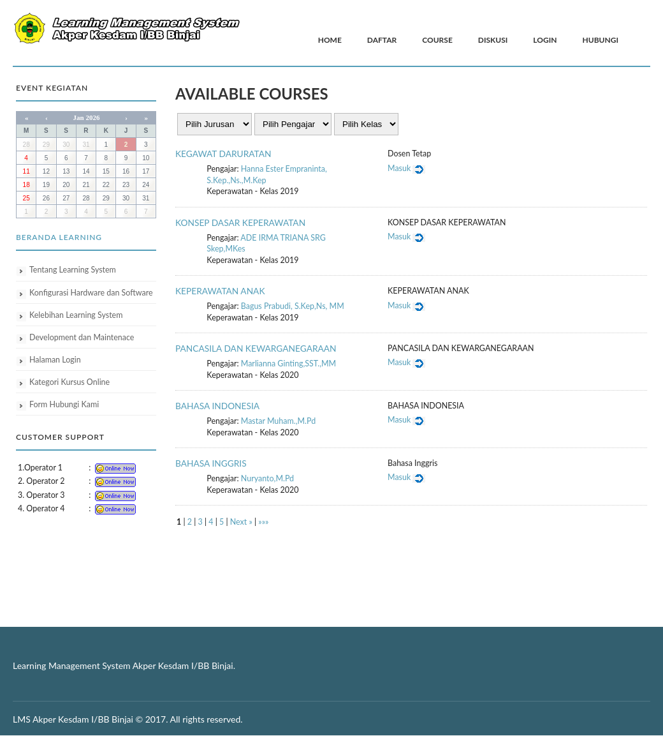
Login (545, 40)
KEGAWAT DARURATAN (223, 153)
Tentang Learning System (72, 269)
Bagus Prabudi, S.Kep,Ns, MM (292, 306)
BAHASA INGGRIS (211, 463)
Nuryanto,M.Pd (267, 478)
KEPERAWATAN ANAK (220, 290)
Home (330, 40)
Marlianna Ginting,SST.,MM (288, 363)
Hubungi (601, 40)
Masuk (406, 168)
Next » (241, 522)
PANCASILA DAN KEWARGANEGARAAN (256, 348)
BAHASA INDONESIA (217, 405)
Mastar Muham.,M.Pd (278, 421)
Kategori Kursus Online (69, 382)
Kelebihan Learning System (75, 315)
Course (437, 40)
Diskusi (493, 40)
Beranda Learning (59, 237)
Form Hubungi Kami (64, 404)
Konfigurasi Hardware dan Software (91, 292)
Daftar (382, 40)
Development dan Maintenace (81, 337)
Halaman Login (55, 359)
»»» (263, 522)
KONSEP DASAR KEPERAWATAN (240, 222)
